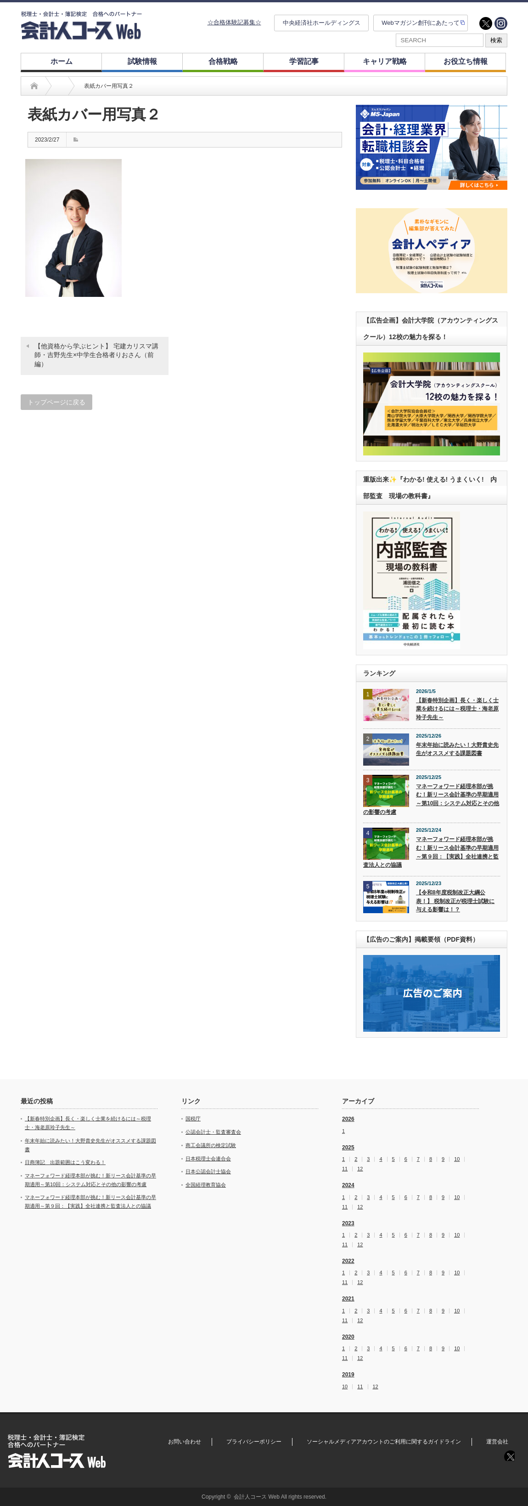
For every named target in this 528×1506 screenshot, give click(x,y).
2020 (348, 1337)
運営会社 (497, 1441)
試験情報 (142, 61)
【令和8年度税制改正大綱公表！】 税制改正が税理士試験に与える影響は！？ (455, 901)
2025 (348, 1147)
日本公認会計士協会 (208, 1171)
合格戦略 (223, 61)
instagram (500, 23)
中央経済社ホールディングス (321, 22)
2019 (348, 1374)
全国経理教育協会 (205, 1185)
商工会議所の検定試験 (210, 1145)
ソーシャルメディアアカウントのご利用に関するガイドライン (384, 1441)
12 (360, 1168)
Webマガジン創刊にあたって (421, 22)
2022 (348, 1261)
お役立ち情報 (466, 61)
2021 (348, 1299)
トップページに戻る (56, 402)
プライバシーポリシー (253, 1441)
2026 (348, 1119)
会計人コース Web (257, 1497)
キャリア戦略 (385, 61)
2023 (348, 1223)
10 (457, 1159)
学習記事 (304, 61)
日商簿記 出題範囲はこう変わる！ (65, 1162)
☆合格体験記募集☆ (234, 22)
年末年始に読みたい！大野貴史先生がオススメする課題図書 (457, 749)
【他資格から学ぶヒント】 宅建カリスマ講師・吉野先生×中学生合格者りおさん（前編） (96, 355)
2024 (348, 1185)
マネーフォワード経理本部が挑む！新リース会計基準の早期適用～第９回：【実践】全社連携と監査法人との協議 (431, 852)
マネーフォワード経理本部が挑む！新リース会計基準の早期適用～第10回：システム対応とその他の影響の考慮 (431, 799)
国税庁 (193, 1118)
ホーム (62, 61)
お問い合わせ (184, 1441)
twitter (485, 23)
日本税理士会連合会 (208, 1158)
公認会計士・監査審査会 (213, 1132)
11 (345, 1168)
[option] (431, 147)
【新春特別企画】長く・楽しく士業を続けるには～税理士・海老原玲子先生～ (457, 709)
